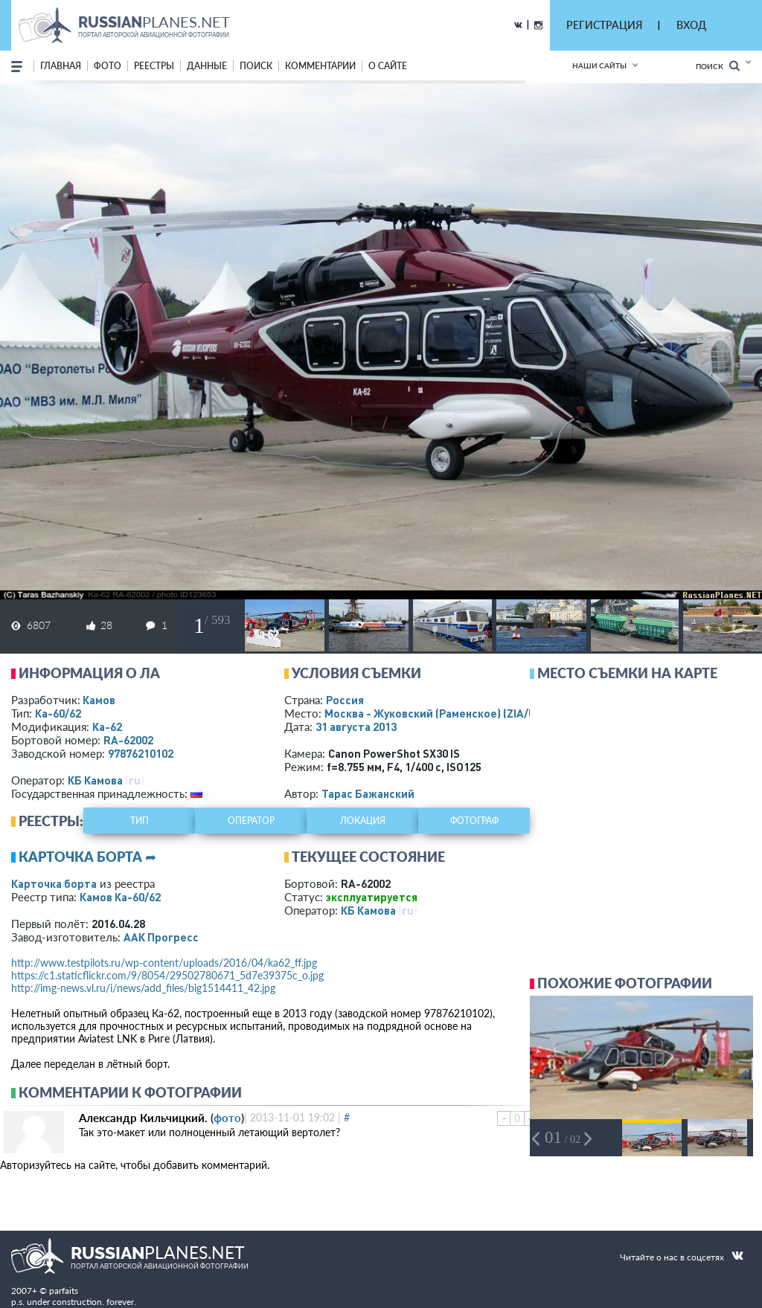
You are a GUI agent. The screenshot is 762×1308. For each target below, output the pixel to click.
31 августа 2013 (356, 726)
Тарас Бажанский (367, 793)
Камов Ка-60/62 (120, 896)
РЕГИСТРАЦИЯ (604, 25)
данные (207, 65)
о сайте (387, 65)
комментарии (320, 65)
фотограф (474, 820)
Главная (60, 65)
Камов (99, 699)
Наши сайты (599, 65)
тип (139, 820)
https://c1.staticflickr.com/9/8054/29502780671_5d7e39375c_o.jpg (167, 975)
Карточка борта (54, 883)
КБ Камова (95, 780)
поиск (256, 65)
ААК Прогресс (161, 937)
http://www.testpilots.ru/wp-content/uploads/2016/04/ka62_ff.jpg (164, 962)
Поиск (718, 65)
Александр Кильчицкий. (143, 1117)
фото (107, 65)
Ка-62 (107, 726)
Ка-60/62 (58, 713)
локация (362, 820)
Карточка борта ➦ (87, 856)
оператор (251, 820)
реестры (154, 65)
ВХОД (691, 25)
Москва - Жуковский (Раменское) (444, 713)
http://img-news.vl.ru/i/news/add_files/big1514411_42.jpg (143, 988)
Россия (345, 699)
